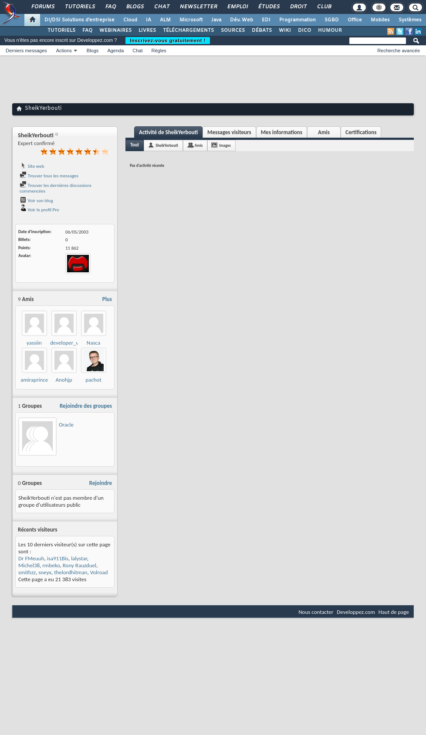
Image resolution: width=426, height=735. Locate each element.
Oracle (66, 424)
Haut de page (394, 612)
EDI (266, 20)
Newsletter (198, 6)
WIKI (285, 30)
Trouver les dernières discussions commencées (55, 188)
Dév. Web (241, 20)
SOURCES (233, 30)
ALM (165, 20)
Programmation (297, 20)
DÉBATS (262, 30)
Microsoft (191, 20)
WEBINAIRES (115, 30)
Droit (298, 6)
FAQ (110, 6)
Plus (107, 299)
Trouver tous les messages (49, 176)
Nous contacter (315, 612)
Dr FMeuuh (31, 558)
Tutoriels (79, 6)
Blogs (134, 6)
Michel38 (29, 565)
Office (355, 20)
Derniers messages (26, 50)
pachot (93, 379)
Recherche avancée (398, 50)
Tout (134, 145)
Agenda (115, 50)
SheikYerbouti (167, 145)
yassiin (34, 342)
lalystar (79, 558)
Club (323, 6)
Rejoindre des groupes (86, 406)
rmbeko (51, 565)
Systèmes (410, 20)
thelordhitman (70, 572)
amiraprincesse (37, 379)
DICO (304, 30)
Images (224, 145)
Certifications (360, 132)
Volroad (99, 572)
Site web (32, 166)
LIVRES (147, 30)
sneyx (44, 572)
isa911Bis (57, 558)
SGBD (332, 20)
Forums (42, 6)
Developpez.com (356, 612)
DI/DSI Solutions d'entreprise (79, 20)
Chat (161, 6)
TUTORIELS (61, 30)
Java (216, 20)
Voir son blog (36, 200)
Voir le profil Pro (39, 210)
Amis (324, 132)
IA (148, 20)
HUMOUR (330, 30)
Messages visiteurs (229, 132)
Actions (64, 50)
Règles (159, 50)
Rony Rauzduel (79, 565)
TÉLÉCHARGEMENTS (188, 30)
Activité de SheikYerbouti (168, 132)
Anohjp (64, 379)
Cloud (130, 20)
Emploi (237, 6)
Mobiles (380, 20)
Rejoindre (100, 483)
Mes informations (281, 132)
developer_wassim (71, 342)
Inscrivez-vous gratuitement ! (168, 40)
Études (268, 6)
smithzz (27, 572)
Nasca (93, 342)
